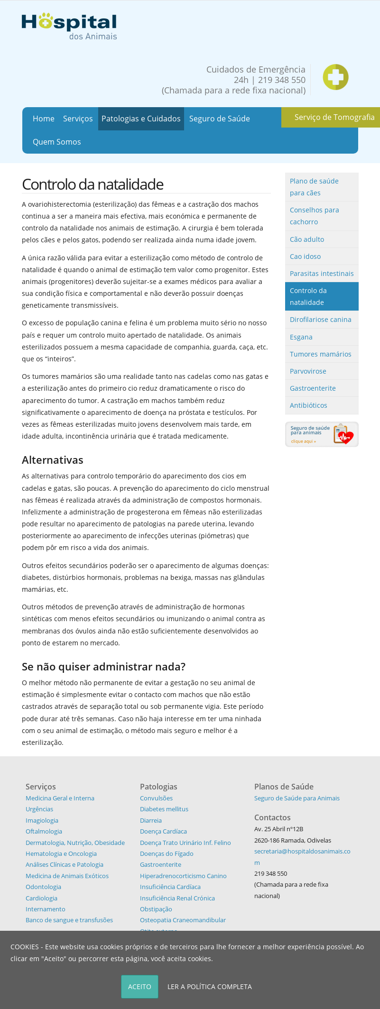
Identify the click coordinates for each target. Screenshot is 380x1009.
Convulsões (156, 798)
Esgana (301, 336)
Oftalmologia (44, 831)
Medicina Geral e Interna (60, 798)
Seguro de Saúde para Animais (297, 798)
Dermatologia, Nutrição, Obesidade (75, 842)
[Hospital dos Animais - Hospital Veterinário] (69, 24)
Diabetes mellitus (164, 809)
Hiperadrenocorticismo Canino (183, 875)
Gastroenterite (313, 388)
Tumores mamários (321, 353)
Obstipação (156, 909)
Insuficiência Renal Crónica (177, 898)
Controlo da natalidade (308, 296)
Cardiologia (41, 898)
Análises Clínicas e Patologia (64, 864)
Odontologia (43, 886)
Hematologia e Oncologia (61, 853)
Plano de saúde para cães (314, 186)
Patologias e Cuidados (141, 118)
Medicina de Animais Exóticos (67, 875)
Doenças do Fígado (167, 853)
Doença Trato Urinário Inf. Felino (185, 842)
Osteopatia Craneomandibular (183, 920)
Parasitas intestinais (322, 273)
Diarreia (151, 820)
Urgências (39, 809)
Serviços (78, 118)
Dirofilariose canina (321, 319)
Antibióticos (308, 405)
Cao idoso (305, 256)
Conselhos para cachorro (314, 215)
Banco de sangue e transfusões (69, 920)
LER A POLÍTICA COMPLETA (209, 986)
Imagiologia (42, 820)
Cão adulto (307, 239)
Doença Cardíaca (163, 831)
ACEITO (139, 986)
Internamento (45, 909)
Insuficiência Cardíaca (170, 886)
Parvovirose (308, 371)
